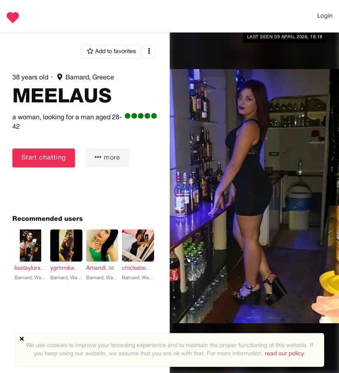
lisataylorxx (28, 268)
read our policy (284, 354)
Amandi (96, 268)
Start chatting (43, 158)
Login (324, 16)
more (107, 157)
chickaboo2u (139, 268)
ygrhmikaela (66, 268)
